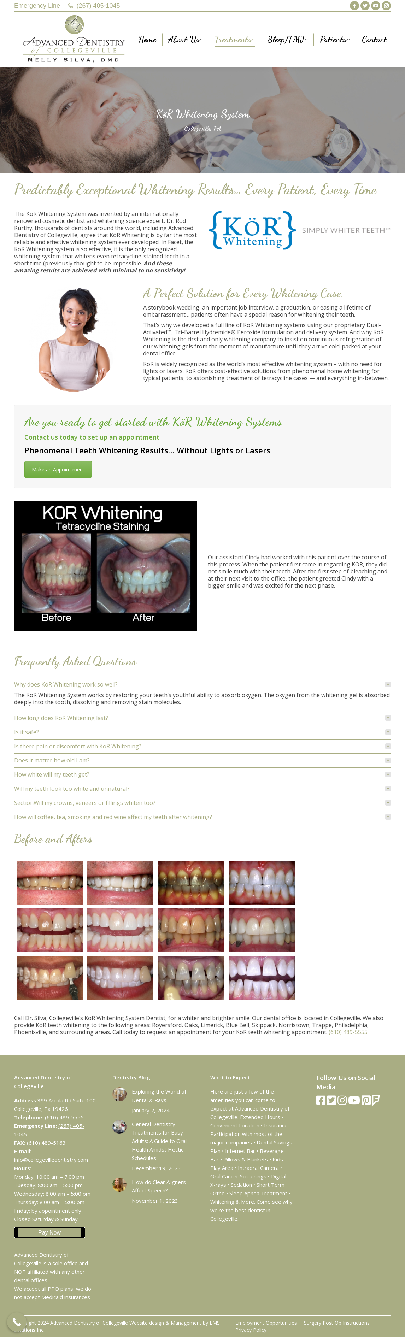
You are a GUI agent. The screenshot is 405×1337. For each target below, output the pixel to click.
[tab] (202, 684)
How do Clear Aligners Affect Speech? (159, 1186)
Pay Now (49, 1233)
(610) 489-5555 (348, 1032)
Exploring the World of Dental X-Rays (159, 1095)
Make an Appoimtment (58, 469)
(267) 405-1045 (98, 5)
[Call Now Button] (17, 1322)
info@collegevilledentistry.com (51, 1159)
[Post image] (119, 1094)
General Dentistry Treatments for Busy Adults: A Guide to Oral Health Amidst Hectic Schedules (159, 1140)
